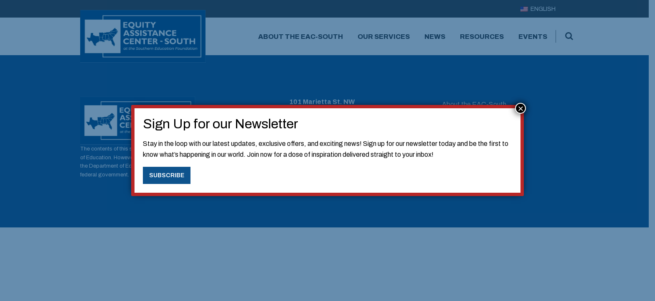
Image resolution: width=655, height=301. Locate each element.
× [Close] (520, 108)
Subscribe (166, 175)
